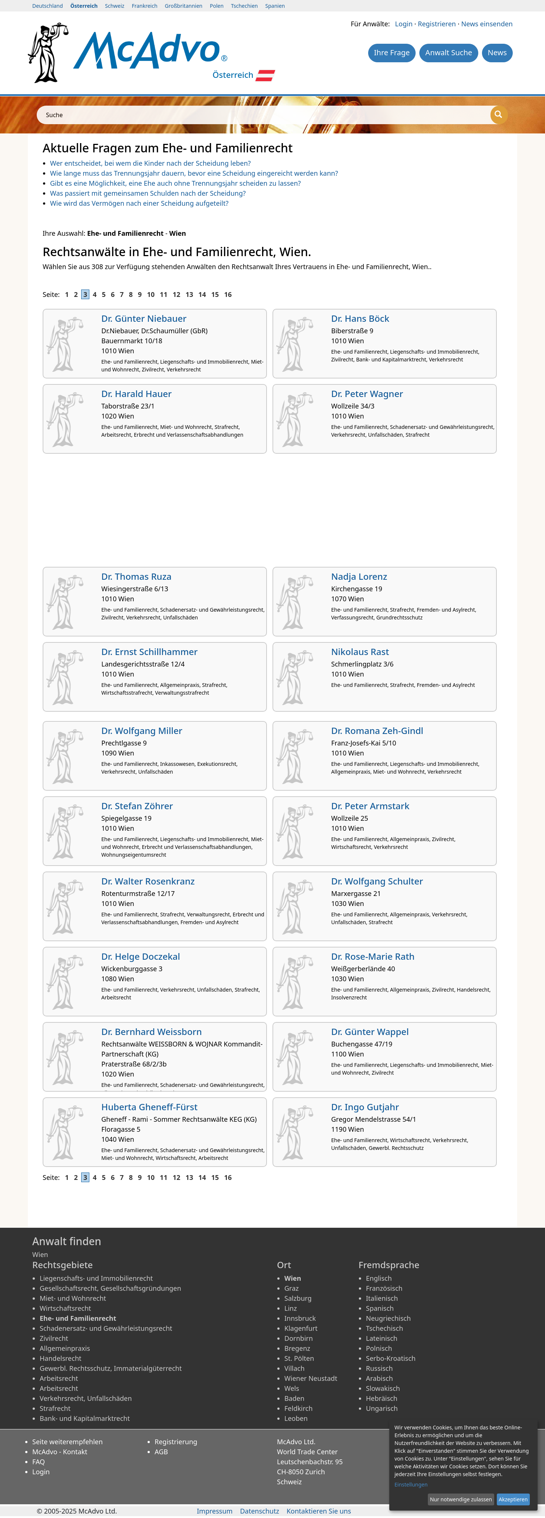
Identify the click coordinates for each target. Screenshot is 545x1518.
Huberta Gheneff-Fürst (149, 1107)
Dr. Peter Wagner (367, 393)
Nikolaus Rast (360, 651)
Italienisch (382, 1298)
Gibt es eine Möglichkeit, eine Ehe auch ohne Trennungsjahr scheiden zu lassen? (175, 183)
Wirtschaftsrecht (65, 1308)
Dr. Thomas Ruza (136, 576)
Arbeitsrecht (59, 1378)
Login (404, 23)
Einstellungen (410, 1484)
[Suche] (499, 115)
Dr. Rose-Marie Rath (372, 956)
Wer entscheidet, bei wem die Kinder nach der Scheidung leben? (150, 163)
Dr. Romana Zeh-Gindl (377, 730)
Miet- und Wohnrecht (73, 1298)
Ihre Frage (392, 52)
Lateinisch (381, 1338)
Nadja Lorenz (359, 576)
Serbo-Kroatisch (391, 1358)
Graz (291, 1288)
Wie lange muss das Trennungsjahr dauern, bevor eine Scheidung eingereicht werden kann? (194, 173)
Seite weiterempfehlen (67, 1441)
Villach (294, 1368)
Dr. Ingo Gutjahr (365, 1107)
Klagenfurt (300, 1328)
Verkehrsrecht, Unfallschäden (86, 1398)
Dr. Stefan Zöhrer (137, 806)
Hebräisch (381, 1398)
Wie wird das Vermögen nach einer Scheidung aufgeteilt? (139, 203)
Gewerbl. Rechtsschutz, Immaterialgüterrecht (111, 1368)
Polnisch (379, 1348)
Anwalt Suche (448, 52)
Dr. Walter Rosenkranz (148, 881)
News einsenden (487, 23)
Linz (290, 1308)
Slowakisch (383, 1388)
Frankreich (144, 5)
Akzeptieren (513, 1499)
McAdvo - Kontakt (59, 1451)
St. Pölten (299, 1358)
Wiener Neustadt (310, 1378)
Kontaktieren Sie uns (319, 1511)
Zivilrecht (54, 1338)
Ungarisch (382, 1408)
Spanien (275, 5)
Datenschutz (259, 1511)
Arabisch (379, 1378)
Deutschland (47, 5)
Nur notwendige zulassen (461, 1499)
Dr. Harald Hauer (136, 393)
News (497, 52)
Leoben (296, 1418)
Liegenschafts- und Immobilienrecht (96, 1278)
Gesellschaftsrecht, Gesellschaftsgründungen (110, 1288)
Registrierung (176, 1441)
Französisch (384, 1288)
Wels (291, 1388)
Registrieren (437, 23)
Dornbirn (298, 1338)
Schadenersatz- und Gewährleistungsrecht (106, 1328)
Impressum (214, 1511)
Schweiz (114, 5)
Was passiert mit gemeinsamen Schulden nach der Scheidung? (148, 193)
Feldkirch (298, 1408)
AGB (161, 1451)
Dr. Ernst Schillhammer (149, 651)
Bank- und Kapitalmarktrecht (85, 1418)
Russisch (379, 1368)
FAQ (38, 1461)
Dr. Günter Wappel (370, 1031)
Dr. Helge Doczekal (140, 956)
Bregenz (297, 1348)
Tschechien (244, 5)
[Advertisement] (265, 513)
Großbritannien (183, 5)
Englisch (379, 1278)
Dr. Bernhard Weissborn (151, 1031)
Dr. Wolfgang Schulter (377, 881)
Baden (294, 1398)
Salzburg (298, 1298)
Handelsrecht (61, 1358)
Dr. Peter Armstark (370, 806)
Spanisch (380, 1308)
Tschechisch (384, 1328)
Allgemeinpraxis (65, 1348)
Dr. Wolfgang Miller (141, 730)
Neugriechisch (388, 1318)
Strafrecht (55, 1408)
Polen (217, 5)
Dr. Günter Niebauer (143, 318)
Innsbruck (300, 1318)
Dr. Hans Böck (360, 318)
